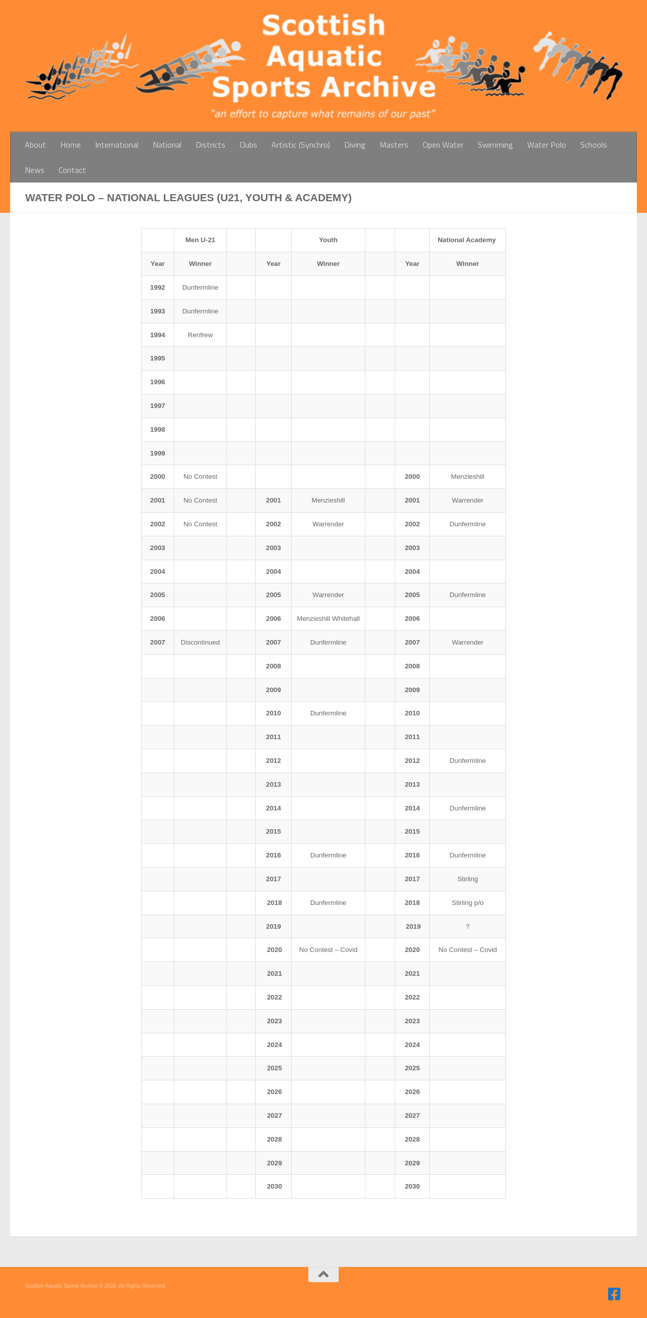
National (167, 145)
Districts (210, 145)
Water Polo (546, 145)
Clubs (248, 145)
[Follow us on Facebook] (615, 1294)
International (116, 145)
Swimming (495, 145)
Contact (72, 170)
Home (70, 145)
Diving (354, 145)
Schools (593, 145)
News (34, 170)
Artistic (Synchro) (300, 145)
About (35, 145)
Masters (394, 145)
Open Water (443, 145)
